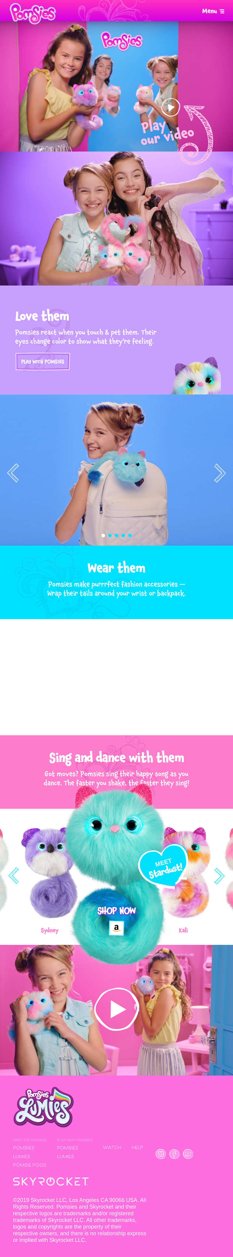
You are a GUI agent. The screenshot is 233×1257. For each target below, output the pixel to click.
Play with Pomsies (42, 362)
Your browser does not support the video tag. (116, 86)
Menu (209, 11)
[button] (103, 536)
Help (137, 1148)
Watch (112, 1148)
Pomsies (23, 1148)
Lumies (21, 1157)
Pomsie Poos (29, 1165)
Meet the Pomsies (29, 1140)
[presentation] (13, 473)
